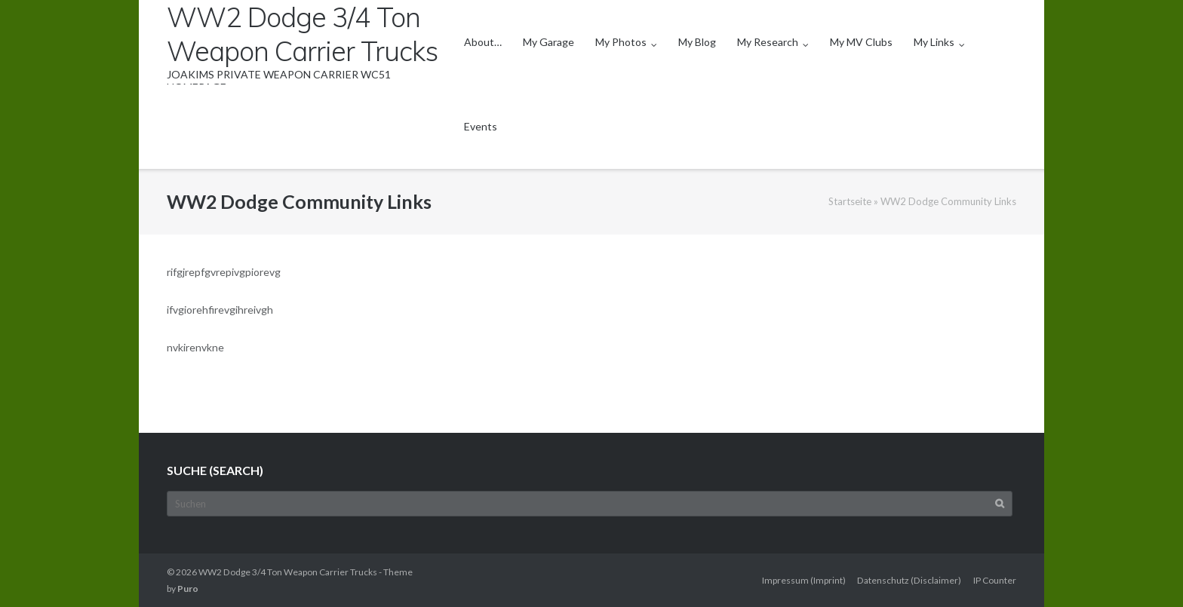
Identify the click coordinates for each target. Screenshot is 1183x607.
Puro (187, 588)
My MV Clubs (861, 41)
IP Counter (994, 580)
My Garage (548, 41)
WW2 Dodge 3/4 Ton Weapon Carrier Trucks (287, 572)
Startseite (849, 201)
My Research (767, 41)
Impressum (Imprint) (804, 580)
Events (480, 126)
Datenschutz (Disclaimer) (909, 580)
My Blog (697, 41)
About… (483, 41)
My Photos (621, 41)
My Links (934, 41)
